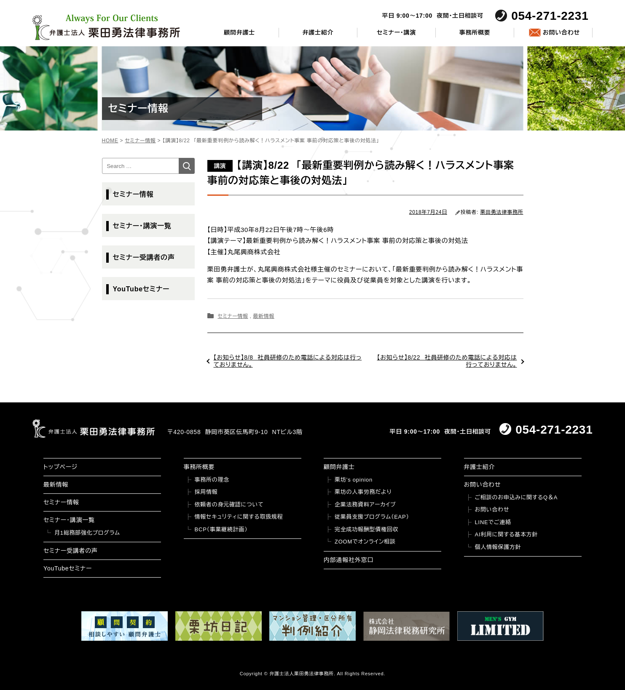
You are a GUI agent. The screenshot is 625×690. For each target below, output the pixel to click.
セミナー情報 (232, 316)
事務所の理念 (212, 480)
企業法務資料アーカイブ (365, 504)
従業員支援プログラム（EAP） (372, 517)
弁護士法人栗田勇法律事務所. (302, 673)
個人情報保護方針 (498, 547)
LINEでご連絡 (493, 522)
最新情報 (263, 316)
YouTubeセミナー (141, 289)
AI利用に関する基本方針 (506, 534)
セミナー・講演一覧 (142, 225)
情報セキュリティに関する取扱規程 (239, 517)
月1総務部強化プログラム (87, 533)
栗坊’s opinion (354, 480)
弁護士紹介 (317, 32)
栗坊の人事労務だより (363, 492)
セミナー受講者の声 (144, 257)
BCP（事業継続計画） (221, 529)
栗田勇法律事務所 (501, 212)
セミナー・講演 (396, 32)
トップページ (60, 467)
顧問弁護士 (239, 32)
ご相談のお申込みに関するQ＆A (516, 497)
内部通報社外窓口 (348, 560)
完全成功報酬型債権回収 (366, 529)
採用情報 (206, 492)
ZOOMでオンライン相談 (365, 541)
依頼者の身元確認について (229, 504)
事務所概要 (475, 32)
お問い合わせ (561, 32)
